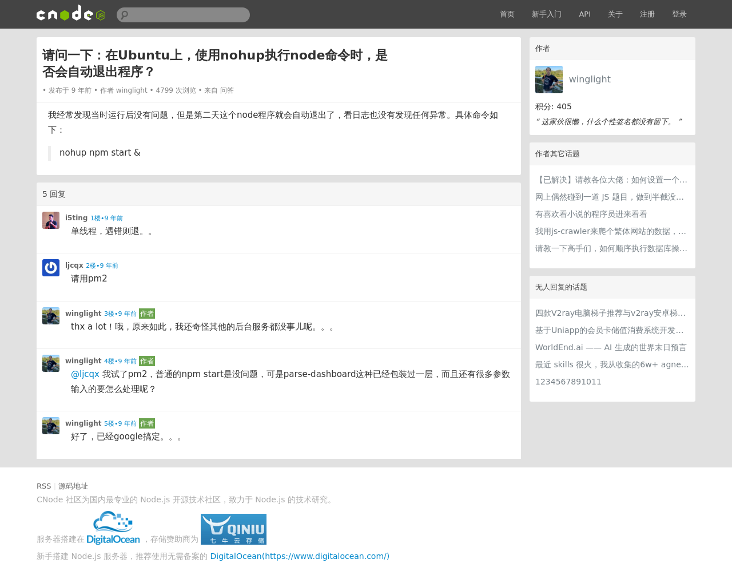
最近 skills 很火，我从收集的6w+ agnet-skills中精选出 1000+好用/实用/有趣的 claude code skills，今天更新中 (612, 364)
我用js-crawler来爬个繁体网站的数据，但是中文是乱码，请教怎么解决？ (612, 231)
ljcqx (74, 265)
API (585, 14)
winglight (590, 79)
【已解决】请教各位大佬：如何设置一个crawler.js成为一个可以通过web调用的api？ (612, 179)
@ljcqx (85, 374)
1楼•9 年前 (106, 218)
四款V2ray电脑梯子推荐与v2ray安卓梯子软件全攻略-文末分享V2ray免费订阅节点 (612, 313)
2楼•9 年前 (102, 265)
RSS (44, 486)
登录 (679, 14)
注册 (647, 14)
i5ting (76, 218)
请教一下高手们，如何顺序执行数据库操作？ (612, 248)
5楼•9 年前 (120, 423)
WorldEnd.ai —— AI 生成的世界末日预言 (611, 347)
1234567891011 (568, 381)
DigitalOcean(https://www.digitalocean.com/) (300, 556)
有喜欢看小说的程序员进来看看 (591, 214)
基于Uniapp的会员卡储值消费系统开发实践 (612, 330)
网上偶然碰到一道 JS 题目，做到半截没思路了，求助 (612, 196)
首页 (507, 14)
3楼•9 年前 (120, 314)
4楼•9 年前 (120, 361)
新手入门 (547, 14)
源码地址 (73, 486)
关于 (615, 14)
